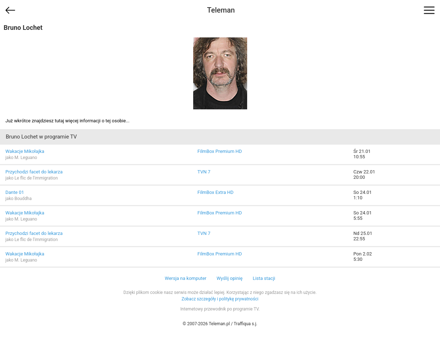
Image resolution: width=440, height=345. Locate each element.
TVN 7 (204, 171)
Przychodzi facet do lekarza (34, 171)
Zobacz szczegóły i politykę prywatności (220, 298)
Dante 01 (14, 192)
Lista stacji (264, 278)
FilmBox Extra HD (215, 192)
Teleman (221, 10)
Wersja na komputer (186, 278)
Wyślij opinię (229, 278)
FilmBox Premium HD (220, 151)
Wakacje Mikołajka (24, 151)
